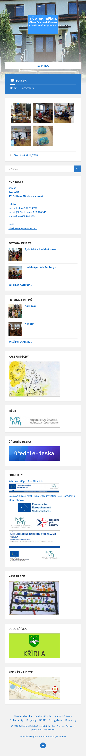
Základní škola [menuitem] (43, 716)
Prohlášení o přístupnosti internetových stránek (43, 736)
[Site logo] (43, 55)
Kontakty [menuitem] (70, 720)
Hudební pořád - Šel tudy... (40, 267)
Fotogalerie (28, 88)
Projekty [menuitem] (31, 720)
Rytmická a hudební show (40, 249)
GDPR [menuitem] (42, 720)
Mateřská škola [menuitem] (63, 716)
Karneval (30, 305)
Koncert (30, 323)
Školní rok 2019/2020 (26, 155)
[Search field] (43, 168)
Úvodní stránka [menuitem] (23, 716)
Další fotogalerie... (20, 285)
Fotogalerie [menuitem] (55, 720)
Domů (13, 88)
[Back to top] (43, 745)
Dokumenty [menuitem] (16, 720)
